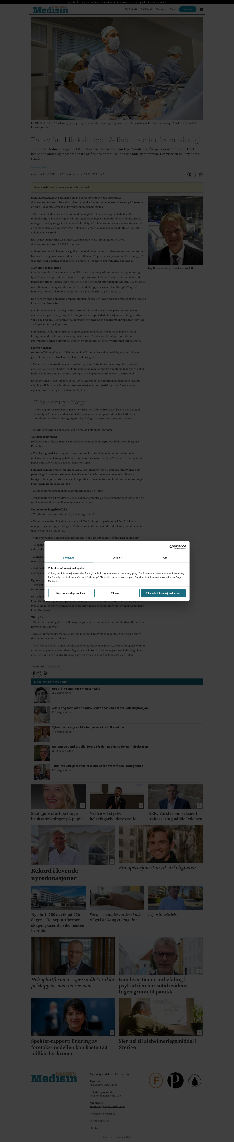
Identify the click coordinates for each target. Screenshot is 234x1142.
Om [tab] (165, 557)
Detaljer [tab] (117, 557)
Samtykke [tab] (68, 557)
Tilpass (117, 593)
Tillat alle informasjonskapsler (163, 593)
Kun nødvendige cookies (70, 593)
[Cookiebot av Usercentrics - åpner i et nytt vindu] (172, 547)
